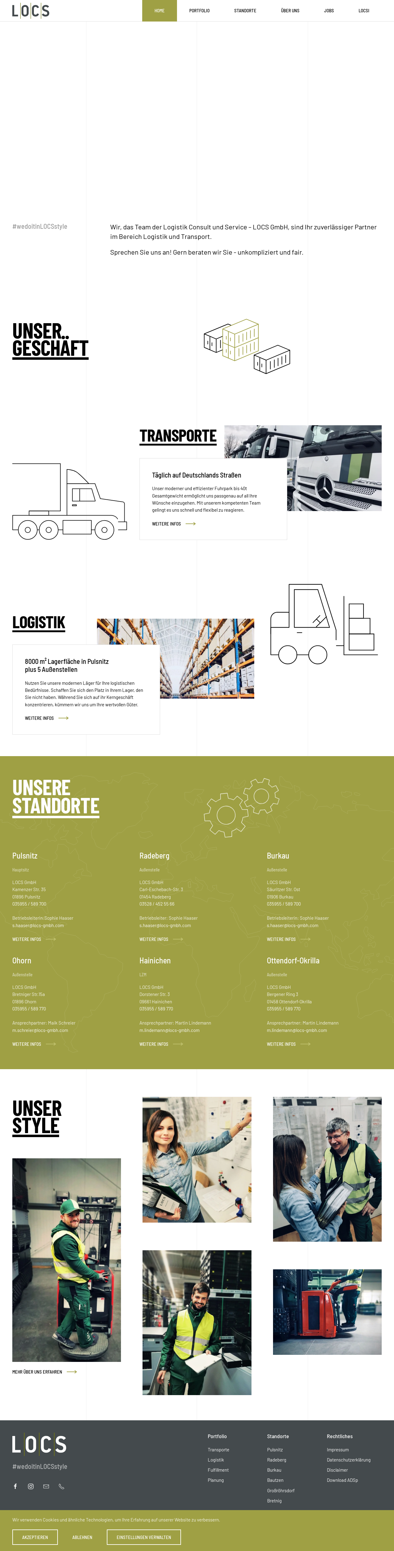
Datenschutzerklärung (349, 1459)
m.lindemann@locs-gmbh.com (169, 1030)
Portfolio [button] (199, 10)
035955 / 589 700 (29, 903)
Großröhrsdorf (281, 1490)
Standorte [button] (245, 10)
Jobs (329, 10)
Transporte (218, 1449)
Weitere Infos (166, 523)
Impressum (338, 1449)
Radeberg (276, 1459)
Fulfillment (218, 1470)
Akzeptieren (35, 1537)
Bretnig (274, 1500)
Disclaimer (337, 1470)
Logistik (216, 1459)
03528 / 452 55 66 (157, 903)
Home (160, 10)
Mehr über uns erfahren (37, 1371)
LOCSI (364, 10)
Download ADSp (342, 1480)
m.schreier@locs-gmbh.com (40, 1030)
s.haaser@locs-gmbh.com (38, 925)
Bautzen (275, 1480)
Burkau (274, 1470)
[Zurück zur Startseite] (30, 11)
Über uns (290, 10)
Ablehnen (82, 1537)
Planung (216, 1480)
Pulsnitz (275, 1449)
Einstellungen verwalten (144, 1537)
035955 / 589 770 (29, 1008)
